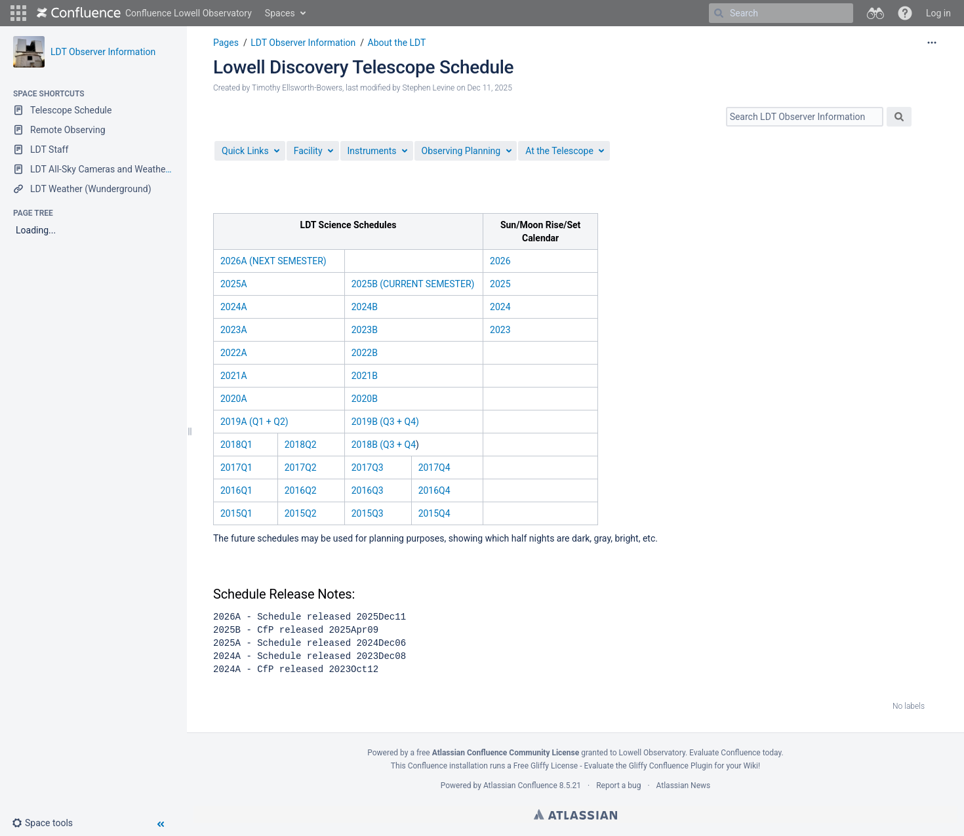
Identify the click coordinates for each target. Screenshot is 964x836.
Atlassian (575, 814)
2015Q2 (301, 513)
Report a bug (618, 785)
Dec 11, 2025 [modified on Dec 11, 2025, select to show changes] (490, 87)
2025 (500, 284)
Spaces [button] (280, 13)
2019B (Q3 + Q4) (385, 421)
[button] (18, 13)
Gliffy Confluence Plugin (671, 765)
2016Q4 (434, 490)
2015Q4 (434, 513)
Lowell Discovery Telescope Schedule (363, 67)
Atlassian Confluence (520, 785)
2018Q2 (301, 444)
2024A (233, 307)
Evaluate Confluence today (735, 752)
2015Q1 (236, 513)
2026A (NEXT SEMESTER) (273, 261)
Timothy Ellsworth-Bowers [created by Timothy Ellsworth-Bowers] (297, 87)
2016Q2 (301, 490)
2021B (364, 375)
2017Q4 (434, 467)
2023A (233, 330)
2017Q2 (301, 467)
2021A (233, 375)
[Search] (718, 13)
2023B (364, 330)
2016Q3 (367, 490)
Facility (308, 151)
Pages (226, 42)
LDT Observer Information (102, 52)
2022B (364, 353)
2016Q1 (236, 490)
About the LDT (397, 42)
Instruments (372, 151)
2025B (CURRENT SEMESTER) (413, 284)
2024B (364, 307)
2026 (500, 261)
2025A (233, 284)
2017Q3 (367, 467)
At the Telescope (559, 151)
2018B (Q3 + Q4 (383, 444)
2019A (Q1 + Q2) (254, 421)
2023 (500, 330)
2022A (233, 353)
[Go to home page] (144, 13)
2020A (233, 398)
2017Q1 (236, 467)
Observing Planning (461, 151)
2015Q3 (367, 513)
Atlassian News (683, 785)
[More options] (931, 42)
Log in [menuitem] (938, 13)
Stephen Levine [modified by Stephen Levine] (428, 87)
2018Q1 (236, 444)
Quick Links (245, 151)
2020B (364, 398)
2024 (500, 307)
